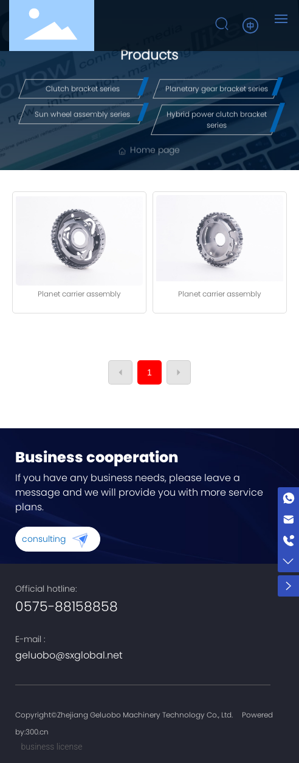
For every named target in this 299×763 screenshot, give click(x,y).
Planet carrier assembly (79, 294)
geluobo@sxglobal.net (69, 655)
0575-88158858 (66, 606)
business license (52, 746)
